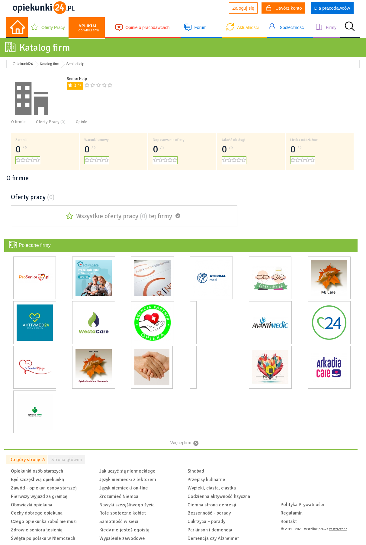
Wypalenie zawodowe (122, 538)
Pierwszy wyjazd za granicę (39, 496)
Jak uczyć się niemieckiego (127, 471)
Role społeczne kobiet (122, 513)
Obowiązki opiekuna (31, 505)
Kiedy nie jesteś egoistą (124, 530)
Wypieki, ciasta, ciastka (212, 488)
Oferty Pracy (53, 27)
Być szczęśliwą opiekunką (37, 479)
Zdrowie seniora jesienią (37, 530)
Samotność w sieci (118, 521)
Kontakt (289, 521)
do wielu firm (89, 28)
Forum (200, 27)
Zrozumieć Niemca (118, 496)
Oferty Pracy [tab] (51, 121)
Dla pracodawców (332, 8)
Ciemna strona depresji (212, 505)
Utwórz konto (284, 8)
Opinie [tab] (81, 121)
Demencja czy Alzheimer (213, 538)
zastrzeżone (338, 529)
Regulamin (292, 513)
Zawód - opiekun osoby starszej (44, 488)
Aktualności (248, 27)
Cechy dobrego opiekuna (37, 513)
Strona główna (66, 460)
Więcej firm (180, 442)
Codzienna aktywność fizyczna (219, 496)
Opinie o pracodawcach (147, 27)
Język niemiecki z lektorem (127, 479)
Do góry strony (24, 460)
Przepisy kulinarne (206, 479)
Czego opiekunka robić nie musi (44, 521)
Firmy (331, 27)
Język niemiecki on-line (123, 488)
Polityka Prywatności (302, 505)
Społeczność (292, 27)
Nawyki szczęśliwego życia (127, 505)
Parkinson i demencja (210, 530)
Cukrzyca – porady (206, 521)
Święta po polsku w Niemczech (43, 538)
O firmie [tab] (18, 121)
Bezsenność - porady (209, 513)
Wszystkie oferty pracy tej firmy (124, 216)
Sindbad (196, 471)
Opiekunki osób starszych (37, 471)
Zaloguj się (243, 8)
